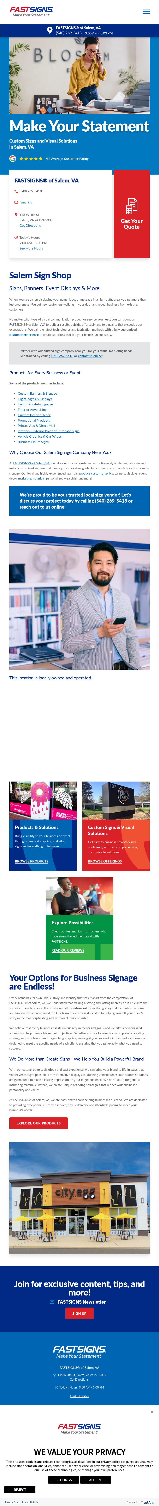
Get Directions (30, 225)
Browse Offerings (105, 862)
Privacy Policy (12, 1502)
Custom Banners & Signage (37, 393)
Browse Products (31, 862)
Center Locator (79, 1396)
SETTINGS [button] (63, 1480)
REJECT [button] (20, 1489)
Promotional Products (34, 420)
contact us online (90, 356)
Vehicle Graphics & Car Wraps (40, 436)
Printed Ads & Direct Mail (36, 425)
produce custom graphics (96, 473)
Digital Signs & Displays (35, 398)
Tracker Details (30, 1502)
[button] (146, 12)
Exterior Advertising (32, 409)
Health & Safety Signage (35, 404)
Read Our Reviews (68, 951)
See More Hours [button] (31, 248)
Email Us (25, 202)
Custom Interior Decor (34, 414)
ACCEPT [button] (95, 1480)
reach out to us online (42, 507)
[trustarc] (147, 1502)
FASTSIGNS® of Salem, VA (31, 463)
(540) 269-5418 (69, 32)
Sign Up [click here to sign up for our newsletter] (79, 1313)
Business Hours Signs (33, 441)
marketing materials (31, 478)
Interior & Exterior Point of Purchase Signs (49, 430)
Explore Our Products (39, 1123)
